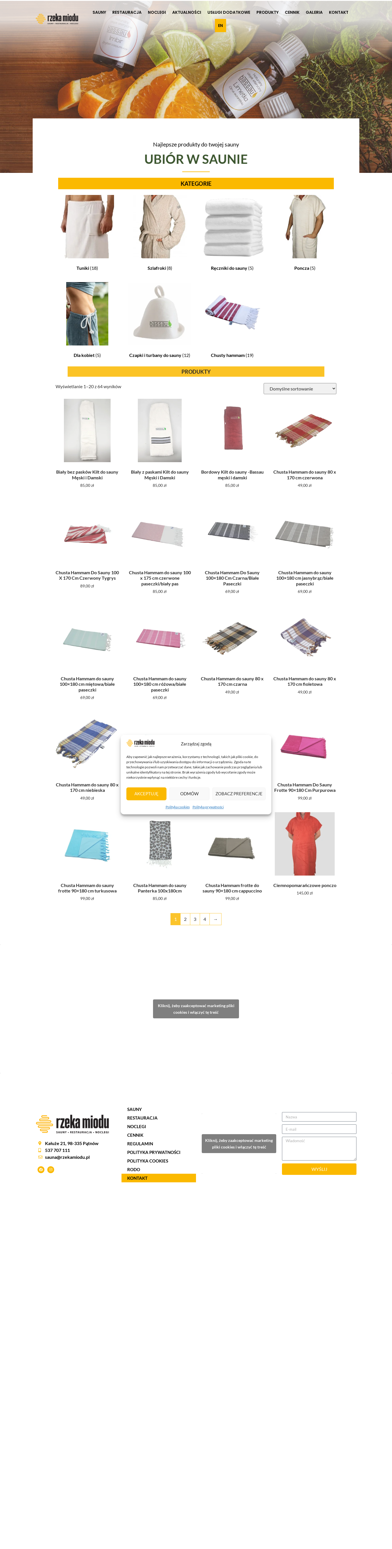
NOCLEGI (157, 12)
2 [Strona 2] (185, 919)
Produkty (267, 12)
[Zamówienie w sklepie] (300, 388)
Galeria (314, 12)
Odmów (189, 793)
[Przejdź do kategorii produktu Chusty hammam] (232, 321)
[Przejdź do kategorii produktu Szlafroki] (159, 234)
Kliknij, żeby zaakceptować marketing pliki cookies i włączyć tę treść (196, 1009)
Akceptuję (146, 793)
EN (220, 25)
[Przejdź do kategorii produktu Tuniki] (87, 234)
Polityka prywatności (208, 807)
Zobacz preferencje (238, 793)
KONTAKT (338, 12)
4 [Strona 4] (204, 919)
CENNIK (292, 12)
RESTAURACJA (127, 12)
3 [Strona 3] (195, 919)
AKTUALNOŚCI (186, 12)
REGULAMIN (140, 1143)
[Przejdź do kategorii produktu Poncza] (304, 234)
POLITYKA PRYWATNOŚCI (154, 1152)
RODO (133, 1169)
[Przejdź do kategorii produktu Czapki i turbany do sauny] (159, 321)
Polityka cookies (178, 807)
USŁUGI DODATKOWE (228, 12)
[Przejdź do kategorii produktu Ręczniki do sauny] (232, 234)
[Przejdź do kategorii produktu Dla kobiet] (87, 321)
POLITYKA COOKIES (147, 1160)
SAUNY (99, 12)
